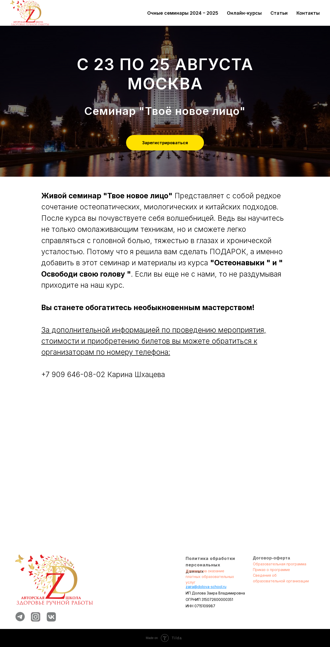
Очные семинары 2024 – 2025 (182, 13)
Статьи (279, 13)
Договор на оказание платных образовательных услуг (210, 576)
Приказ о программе (271, 569)
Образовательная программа (279, 564)
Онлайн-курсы (244, 13)
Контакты (308, 13)
